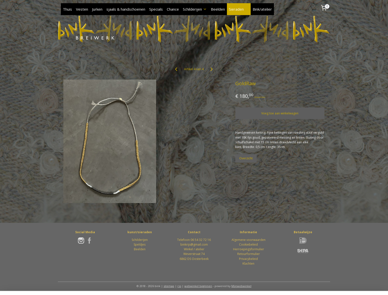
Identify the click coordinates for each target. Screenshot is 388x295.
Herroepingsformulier (248, 249)
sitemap (169, 286)
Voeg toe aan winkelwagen (280, 113)
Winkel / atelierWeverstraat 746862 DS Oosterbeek (194, 254)
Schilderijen (195, 9)
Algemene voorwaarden (249, 240)
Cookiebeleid (248, 244)
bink (183, 244)
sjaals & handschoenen (125, 9)
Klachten (248, 263)
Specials (156, 9)
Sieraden (239, 9)
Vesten (82, 9)
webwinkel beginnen (198, 286)
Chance (173, 9)
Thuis (67, 9)
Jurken (97, 9)
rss (179, 286)
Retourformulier (248, 254)
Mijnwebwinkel (241, 286)
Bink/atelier (262, 9)
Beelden (218, 9)
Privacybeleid (248, 259)
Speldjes (140, 244)
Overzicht (246, 158)
